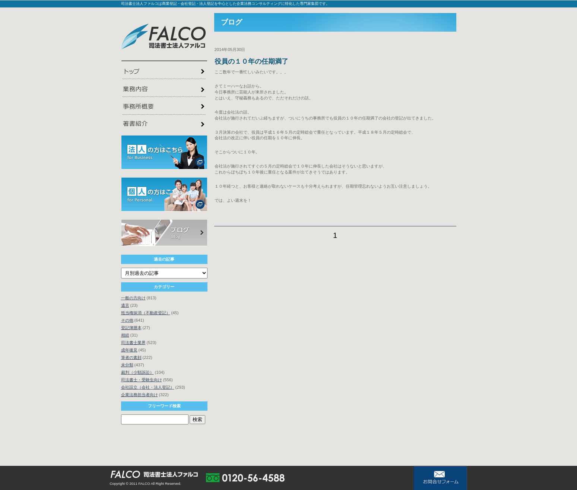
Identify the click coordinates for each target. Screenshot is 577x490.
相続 (125, 335)
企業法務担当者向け (139, 394)
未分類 (127, 365)
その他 (127, 320)
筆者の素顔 (131, 357)
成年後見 (129, 350)
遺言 (125, 305)
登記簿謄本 (131, 327)
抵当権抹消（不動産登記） (145, 313)
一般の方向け (133, 298)
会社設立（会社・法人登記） (147, 387)
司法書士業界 (133, 342)
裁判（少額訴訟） (137, 372)
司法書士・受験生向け (141, 380)
